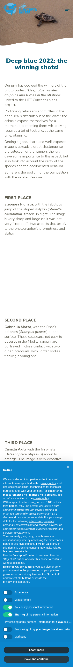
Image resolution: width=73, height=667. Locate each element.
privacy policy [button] (48, 483)
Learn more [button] (36, 650)
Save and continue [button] (37, 659)
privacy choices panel (16, 581)
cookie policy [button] (41, 498)
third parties (10, 505)
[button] (67, 9)
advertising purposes (41, 521)
